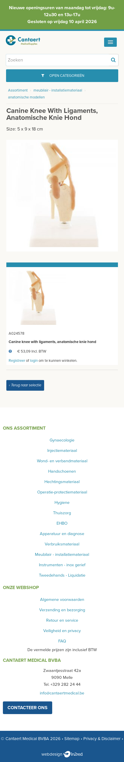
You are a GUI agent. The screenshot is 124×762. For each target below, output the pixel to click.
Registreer (17, 360)
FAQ (62, 641)
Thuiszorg (62, 513)
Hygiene (62, 502)
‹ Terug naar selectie (25, 385)
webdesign (62, 754)
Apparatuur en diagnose (62, 533)
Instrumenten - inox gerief (62, 564)
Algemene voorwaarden (62, 599)
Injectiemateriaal (62, 450)
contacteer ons (27, 708)
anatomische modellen (26, 97)
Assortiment (18, 90)
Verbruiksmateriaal (62, 544)
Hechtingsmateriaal (62, 481)
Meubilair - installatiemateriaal (62, 554)
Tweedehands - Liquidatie (62, 575)
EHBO (62, 523)
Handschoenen (62, 471)
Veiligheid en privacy (62, 630)
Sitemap (72, 738)
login (34, 360)
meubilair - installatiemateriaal (57, 90)
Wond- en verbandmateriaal (62, 461)
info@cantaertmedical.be (62, 693)
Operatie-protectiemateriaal (62, 492)
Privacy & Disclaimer (102, 738)
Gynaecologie (62, 440)
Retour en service (62, 620)
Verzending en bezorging (62, 610)
